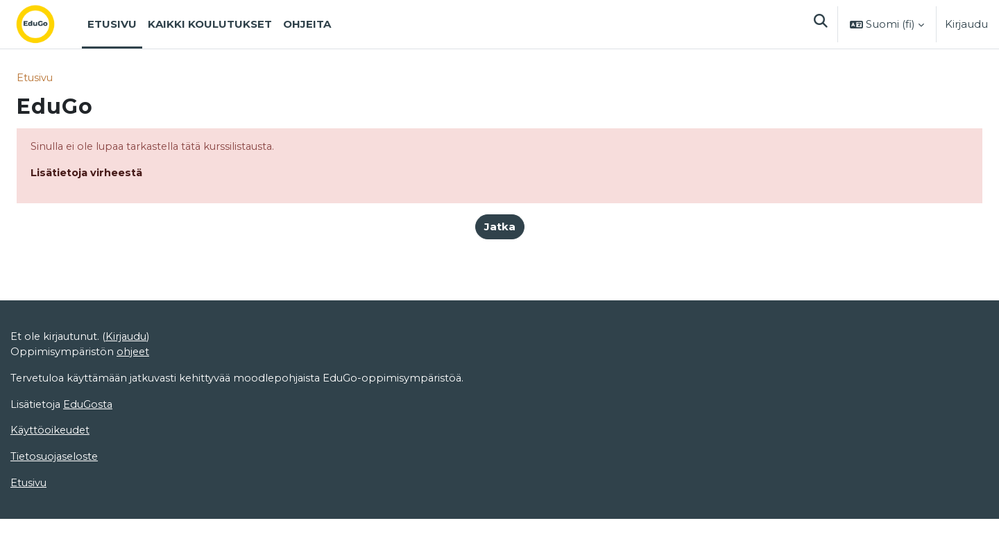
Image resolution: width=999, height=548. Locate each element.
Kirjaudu (966, 24)
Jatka (499, 227)
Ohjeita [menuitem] (307, 24)
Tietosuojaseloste (55, 533)
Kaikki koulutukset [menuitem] (210, 24)
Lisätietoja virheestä (88, 173)
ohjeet (134, 427)
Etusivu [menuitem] (112, 24)
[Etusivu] (46, 24)
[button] (820, 24)
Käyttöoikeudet (51, 507)
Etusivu (35, 78)
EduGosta (90, 480)
